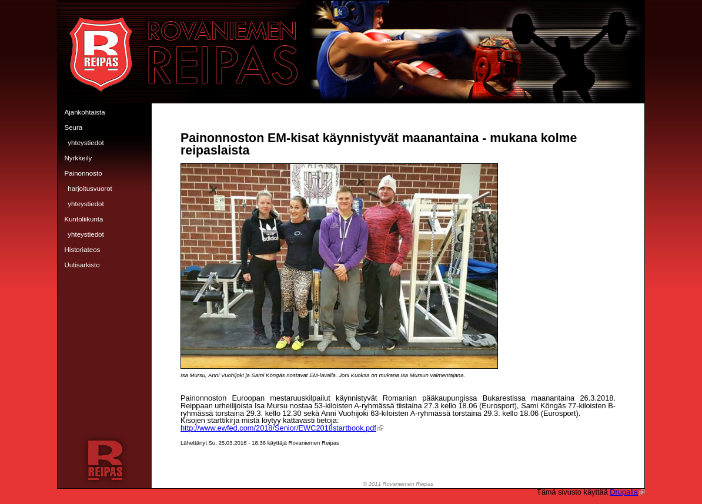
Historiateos (83, 249)
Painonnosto (83, 173)
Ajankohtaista (85, 112)
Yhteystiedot (85, 142)
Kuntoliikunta (84, 219)
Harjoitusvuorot (90, 188)
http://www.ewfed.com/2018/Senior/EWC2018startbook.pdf (281, 428)
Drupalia (627, 492)
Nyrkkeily (78, 158)
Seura (74, 127)
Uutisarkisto (82, 264)
